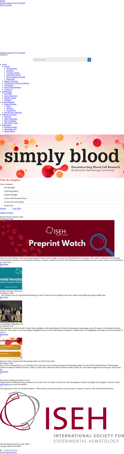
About (4, 64)
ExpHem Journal (10, 127)
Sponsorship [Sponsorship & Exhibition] (11, 110)
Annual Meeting (8, 102)
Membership (7, 92)
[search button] (89, 60)
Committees (8, 85)
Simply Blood (9, 131)
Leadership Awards (13, 75)
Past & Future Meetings (13, 112)
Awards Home (11, 69)
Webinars (7, 117)
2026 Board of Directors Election (16, 83)
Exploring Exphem (11, 191)
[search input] (60, 60)
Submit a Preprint (6, 213)
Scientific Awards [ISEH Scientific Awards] (12, 73)
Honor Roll (10, 79)
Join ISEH (8, 94)
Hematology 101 (10, 129)
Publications (6, 125)
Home (8, 106)
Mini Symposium (10, 119)
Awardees (10, 71)
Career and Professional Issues (15, 198)
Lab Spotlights (9, 187)
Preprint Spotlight (10, 195)
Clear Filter (17, 209)
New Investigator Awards (15, 77)
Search (15, 3)
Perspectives (8, 205)
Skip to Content (6, 5)
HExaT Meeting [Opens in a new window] (10, 121)
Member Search (10, 98)
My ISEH (21, 3)
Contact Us (8, 89)
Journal (6, 3)
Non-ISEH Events (11, 123)
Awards (7, 66)
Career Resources (10, 96)
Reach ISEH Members (12, 87)
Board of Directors (11, 81)
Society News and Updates (14, 202)
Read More (4, 264)
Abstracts (9, 108)
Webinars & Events (9, 115)
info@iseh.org (5, 384)
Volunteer (7, 100)
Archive (3, 209)
